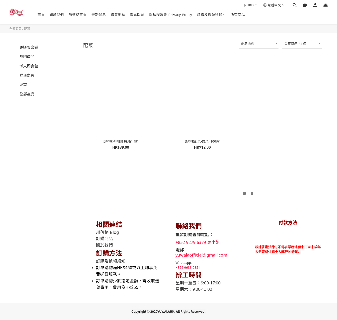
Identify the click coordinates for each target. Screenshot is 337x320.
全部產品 (26, 94)
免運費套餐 (28, 47)
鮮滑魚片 (26, 75)
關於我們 (56, 14)
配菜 (27, 28)
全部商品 (15, 28)
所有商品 (238, 14)
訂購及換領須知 (211, 14)
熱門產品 (26, 56)
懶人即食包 (28, 66)
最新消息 (99, 14)
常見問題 (137, 14)
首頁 (41, 14)
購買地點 (118, 14)
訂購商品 (104, 238)
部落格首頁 (78, 14)
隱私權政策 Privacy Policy (170, 14)
